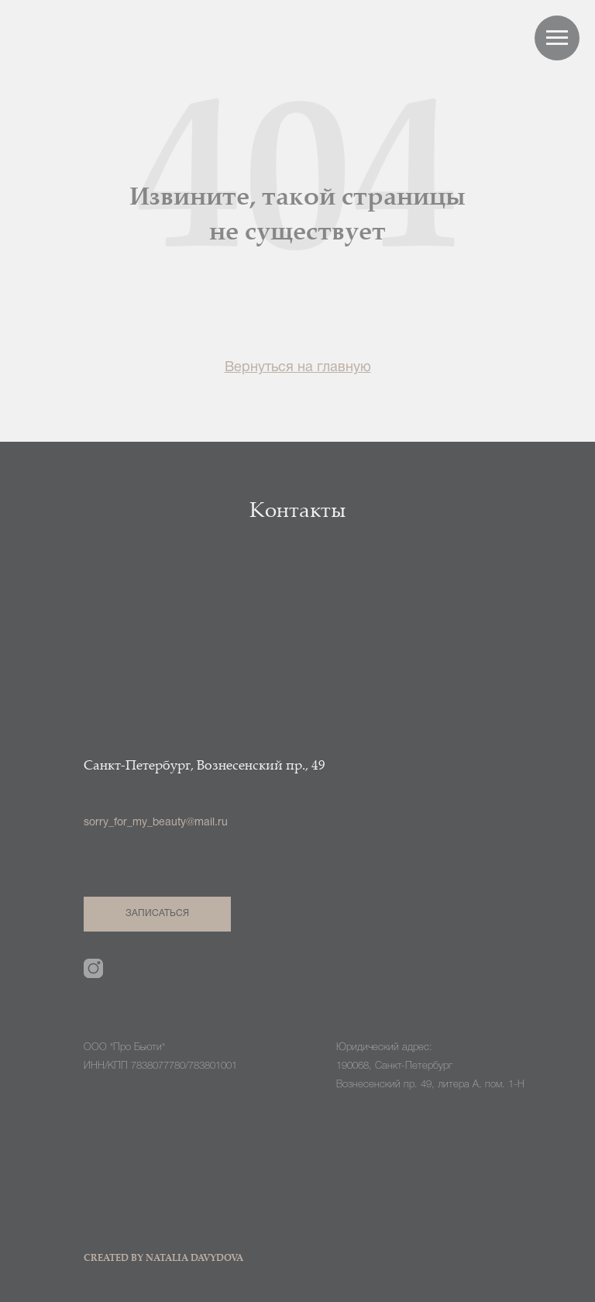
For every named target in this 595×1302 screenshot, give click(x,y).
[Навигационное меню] (557, 38)
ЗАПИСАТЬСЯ (157, 913)
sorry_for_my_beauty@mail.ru (156, 823)
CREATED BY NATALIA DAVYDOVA (163, 1258)
